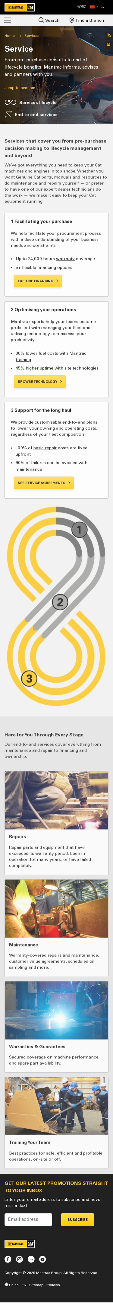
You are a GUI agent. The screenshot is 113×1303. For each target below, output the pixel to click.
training (23, 383)
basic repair (45, 471)
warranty (65, 282)
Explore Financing (38, 305)
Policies (53, 1284)
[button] (97, 7)
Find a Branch (87, 20)
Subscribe (77, 1220)
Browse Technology (40, 405)
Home (10, 36)
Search (49, 20)
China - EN (16, 1284)
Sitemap (36, 1284)
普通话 (81, 7)
